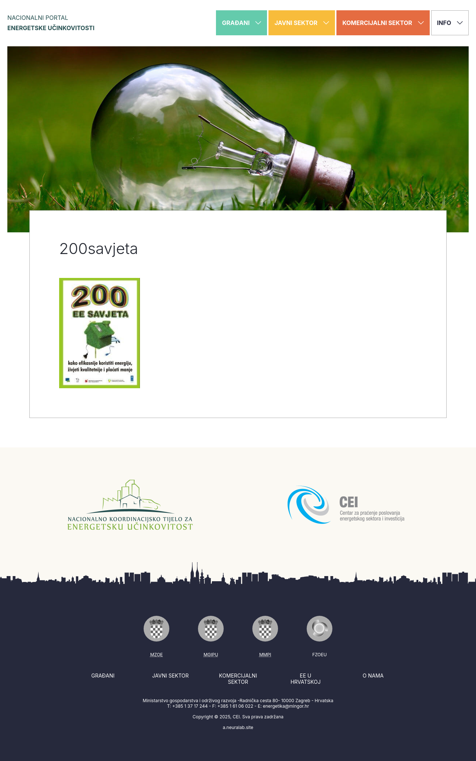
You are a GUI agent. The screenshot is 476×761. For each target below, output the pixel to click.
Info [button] (450, 22)
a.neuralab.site (238, 727)
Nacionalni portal (50, 23)
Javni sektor (170, 675)
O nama (373, 675)
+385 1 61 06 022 (235, 706)
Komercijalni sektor (238, 678)
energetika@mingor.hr (286, 706)
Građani (102, 675)
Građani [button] (241, 22)
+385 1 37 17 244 (190, 706)
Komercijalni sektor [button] (383, 22)
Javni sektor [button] (301, 22)
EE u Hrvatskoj (306, 678)
